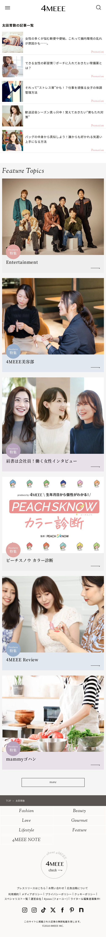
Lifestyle (26, 830)
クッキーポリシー (85, 894)
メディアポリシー (32, 894)
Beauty (79, 811)
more (53, 782)
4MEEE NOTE (26, 840)
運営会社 (36, 898)
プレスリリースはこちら (31, 888)
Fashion (26, 811)
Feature (79, 830)
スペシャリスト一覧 (16, 898)
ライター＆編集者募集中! (85, 898)
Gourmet (79, 821)
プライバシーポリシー (58, 894)
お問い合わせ (56, 888)
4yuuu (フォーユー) (56, 898)
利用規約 (13, 894)
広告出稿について (77, 888)
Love (26, 821)
